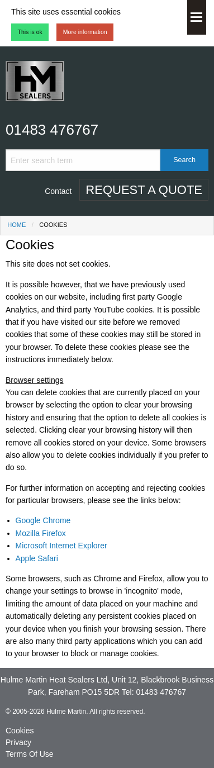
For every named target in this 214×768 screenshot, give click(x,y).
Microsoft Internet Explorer (61, 545)
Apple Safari (37, 558)
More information (85, 32)
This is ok (30, 32)
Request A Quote (143, 190)
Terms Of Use (30, 754)
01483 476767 (52, 129)
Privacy (18, 742)
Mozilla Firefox (41, 533)
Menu (196, 17)
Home (16, 224)
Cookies (20, 730)
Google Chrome (43, 520)
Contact (58, 191)
